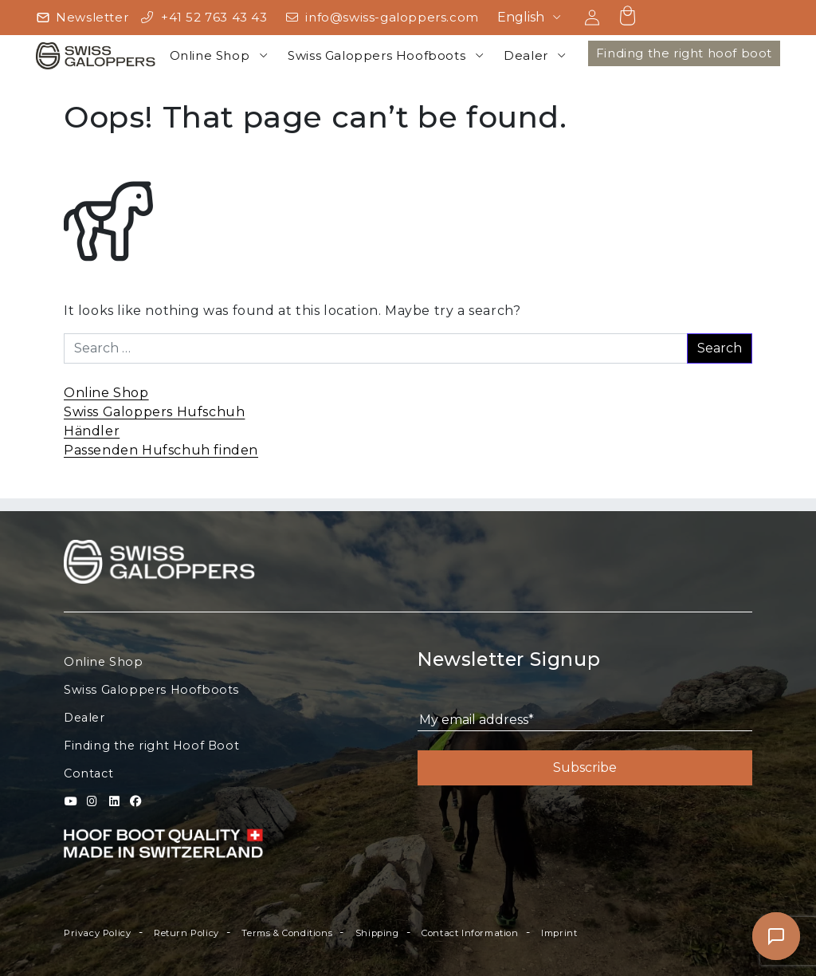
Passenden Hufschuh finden (161, 450)
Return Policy (186, 933)
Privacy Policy (97, 933)
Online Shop (210, 55)
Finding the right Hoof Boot (151, 745)
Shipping (377, 933)
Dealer (526, 55)
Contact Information (470, 933)
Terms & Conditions (286, 933)
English (520, 17)
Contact (88, 773)
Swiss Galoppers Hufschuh (154, 411)
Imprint (559, 933)
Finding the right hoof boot (684, 53)
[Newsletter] (82, 18)
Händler (92, 431)
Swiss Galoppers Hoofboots (376, 55)
